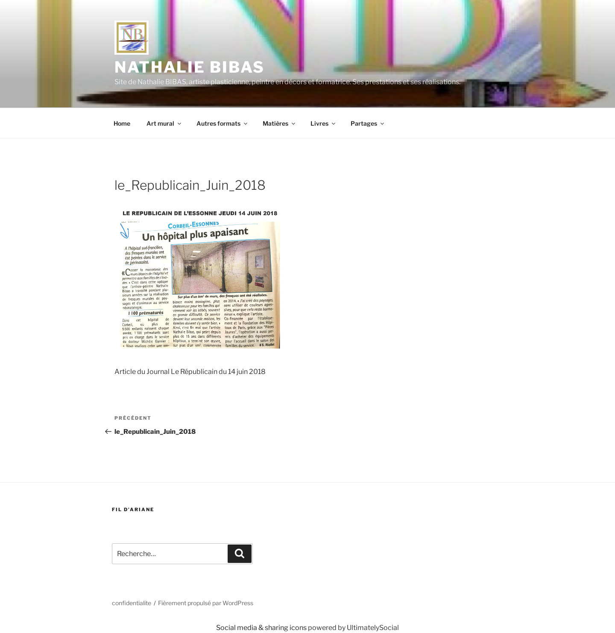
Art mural (164, 123)
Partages (368, 123)
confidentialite (131, 603)
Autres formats (222, 123)
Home (122, 123)
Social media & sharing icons (262, 628)
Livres (323, 123)
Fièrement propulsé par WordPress (205, 603)
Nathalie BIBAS (189, 67)
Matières (279, 123)
